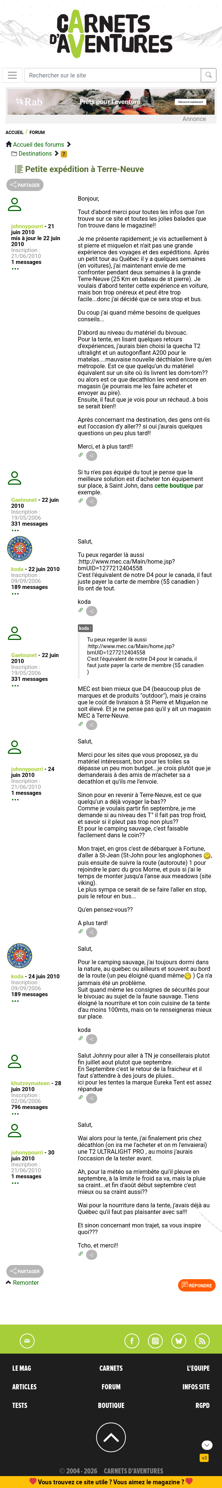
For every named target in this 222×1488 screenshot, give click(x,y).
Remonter (26, 1282)
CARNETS (111, 1368)
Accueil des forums (38, 144)
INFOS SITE (196, 1387)
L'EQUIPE (198, 1368)
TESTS (19, 1405)
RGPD (203, 1405)
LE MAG (21, 1368)
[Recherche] (112, 75)
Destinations (35, 153)
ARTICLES (24, 1387)
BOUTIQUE (111, 1405)
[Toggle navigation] (12, 75)
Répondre (197, 1285)
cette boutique (174, 485)
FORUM (111, 1387)
